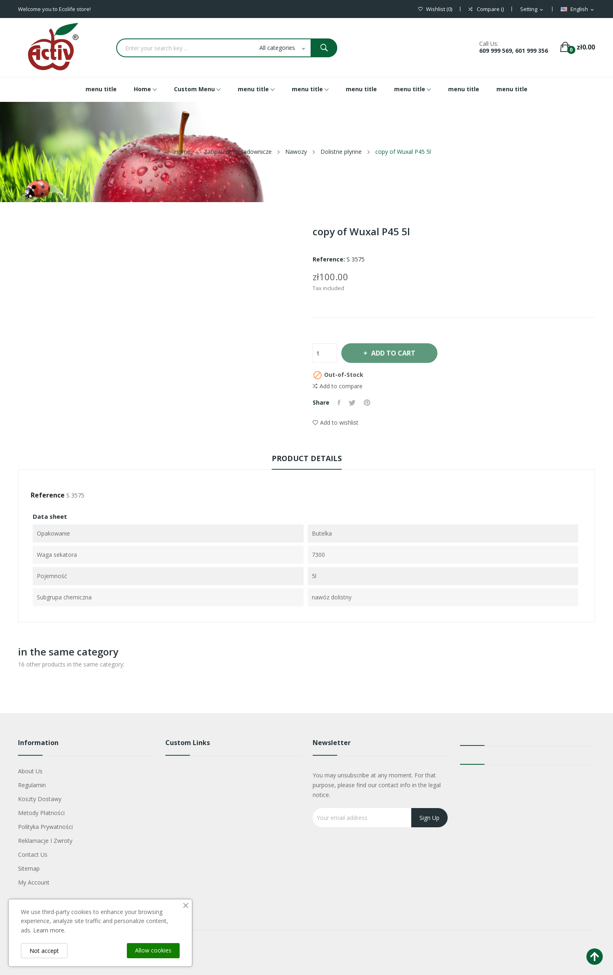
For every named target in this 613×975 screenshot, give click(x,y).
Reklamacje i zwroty (45, 840)
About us (30, 771)
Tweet (352, 402)
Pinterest (367, 402)
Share (339, 402)
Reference (48, 495)
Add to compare (338, 386)
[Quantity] (325, 353)
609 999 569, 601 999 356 (513, 50)
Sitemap (29, 868)
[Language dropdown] (578, 9)
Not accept (44, 951)
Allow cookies (153, 950)
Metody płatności (41, 813)
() (435, 9)
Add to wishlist (335, 422)
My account (34, 882)
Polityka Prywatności (45, 827)
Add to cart (393, 353)
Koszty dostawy (39, 799)
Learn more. (49, 930)
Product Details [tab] (307, 458)
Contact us (32, 854)
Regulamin (32, 785)
